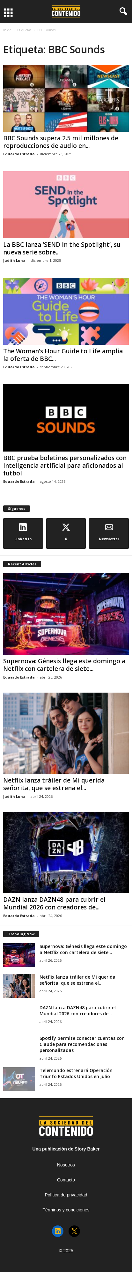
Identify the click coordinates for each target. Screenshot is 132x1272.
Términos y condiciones (65, 1209)
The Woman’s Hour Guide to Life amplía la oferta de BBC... (63, 355)
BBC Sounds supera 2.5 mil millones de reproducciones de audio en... (60, 142)
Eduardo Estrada (19, 153)
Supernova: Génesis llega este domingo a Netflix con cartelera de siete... (64, 665)
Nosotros (66, 1164)
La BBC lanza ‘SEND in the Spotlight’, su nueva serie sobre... (62, 248)
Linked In (23, 532)
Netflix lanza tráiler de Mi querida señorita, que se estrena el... (54, 784)
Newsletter (109, 532)
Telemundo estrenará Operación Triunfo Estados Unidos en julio (76, 1073)
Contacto (66, 1179)
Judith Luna (14, 260)
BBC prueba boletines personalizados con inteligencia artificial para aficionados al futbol (65, 465)
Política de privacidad (66, 1194)
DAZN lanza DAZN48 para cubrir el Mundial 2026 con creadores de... (54, 903)
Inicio (7, 30)
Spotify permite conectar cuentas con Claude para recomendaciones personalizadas (82, 1044)
